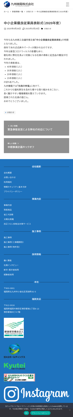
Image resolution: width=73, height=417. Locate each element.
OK (26, 413)
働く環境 (8, 260)
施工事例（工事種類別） (14, 242)
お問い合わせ (10, 177)
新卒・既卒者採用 (11, 270)
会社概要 (8, 173)
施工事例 (8, 237)
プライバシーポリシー (13, 192)
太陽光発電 (9, 219)
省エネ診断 (8, 215)
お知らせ (47, 29)
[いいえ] (69, 410)
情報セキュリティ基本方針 (15, 187)
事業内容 (8, 205)
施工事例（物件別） (12, 247)
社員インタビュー (11, 265)
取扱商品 (8, 210)
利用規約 (8, 182)
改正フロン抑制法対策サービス (17, 224)
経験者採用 (9, 275)
